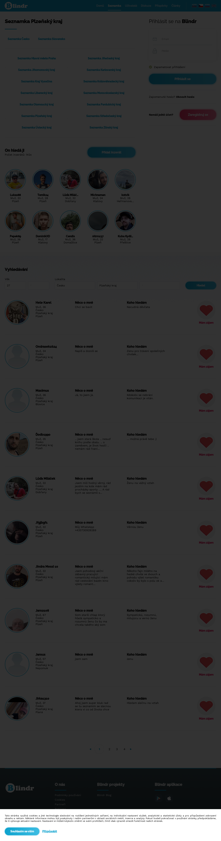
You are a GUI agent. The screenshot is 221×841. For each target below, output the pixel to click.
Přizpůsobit (49, 831)
